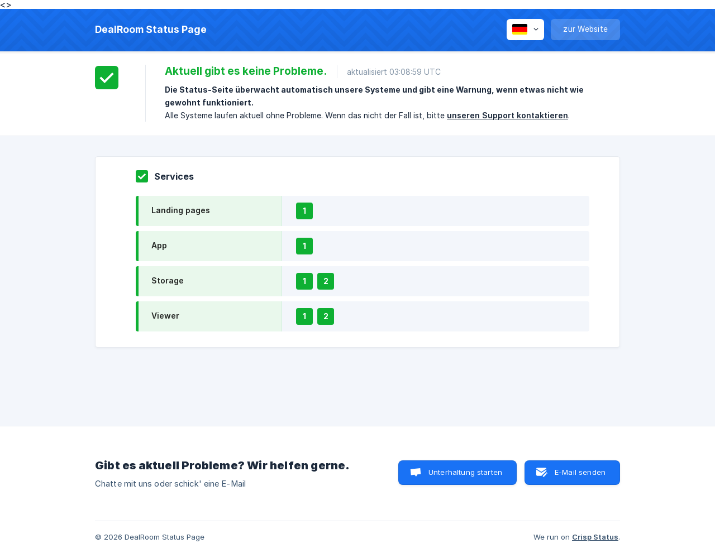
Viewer (165, 315)
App (159, 245)
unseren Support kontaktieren (507, 115)
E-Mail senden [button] (580, 472)
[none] (151, 29)
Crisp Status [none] (595, 536)
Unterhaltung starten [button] (465, 472)
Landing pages (180, 210)
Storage (167, 280)
